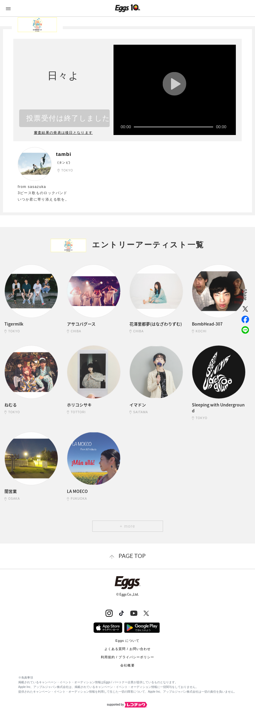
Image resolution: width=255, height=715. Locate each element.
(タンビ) (63, 162)
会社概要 (127, 665)
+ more (127, 526)
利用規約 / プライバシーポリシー (127, 657)
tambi (65, 154)
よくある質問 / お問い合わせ (127, 648)
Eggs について (127, 640)
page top (132, 555)
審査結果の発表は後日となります (63, 132)
